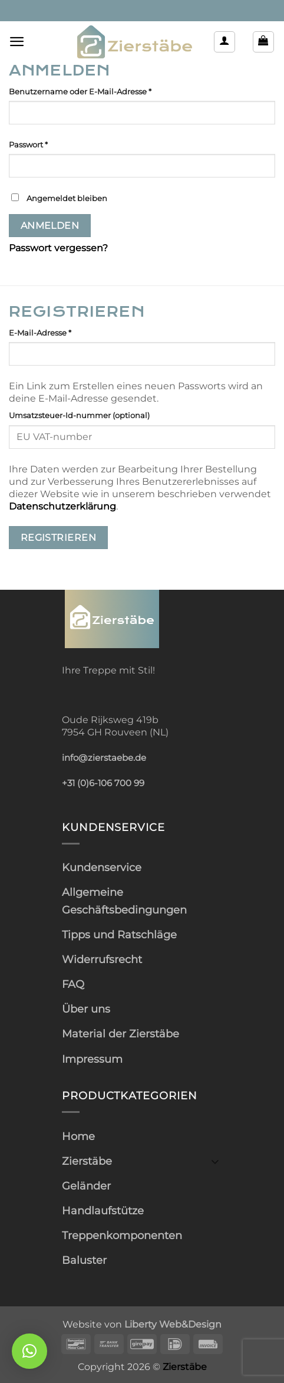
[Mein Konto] (224, 41)
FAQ (73, 984)
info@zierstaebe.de (104, 758)
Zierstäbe (87, 1161)
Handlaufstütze (103, 1210)
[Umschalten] (215, 1161)
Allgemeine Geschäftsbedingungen (124, 900)
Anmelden (50, 225)
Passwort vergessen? (58, 248)
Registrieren (59, 537)
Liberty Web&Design (173, 1324)
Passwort (51, 144)
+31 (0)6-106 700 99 (103, 783)
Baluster (84, 1260)
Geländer (86, 1186)
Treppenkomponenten (122, 1235)
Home (78, 1136)
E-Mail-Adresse (62, 332)
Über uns (86, 1009)
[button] (17, 41)
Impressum (92, 1059)
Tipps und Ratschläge (119, 934)
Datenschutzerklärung (62, 506)
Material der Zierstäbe (120, 1033)
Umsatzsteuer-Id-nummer (79, 415)
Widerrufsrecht (102, 959)
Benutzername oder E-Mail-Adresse (102, 91)
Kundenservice (101, 867)
